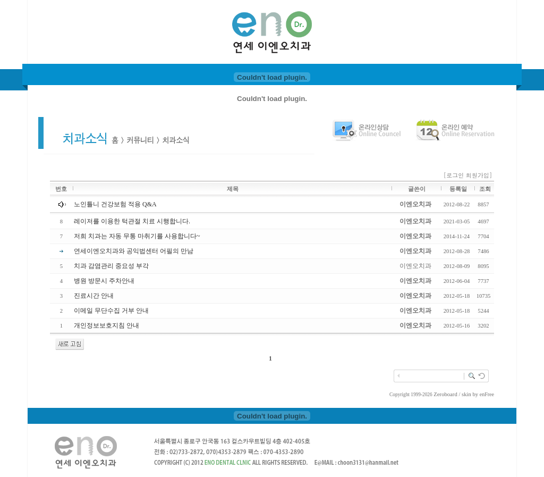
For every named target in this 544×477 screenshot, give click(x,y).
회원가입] (480, 175)
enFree (487, 394)
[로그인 (454, 175)
